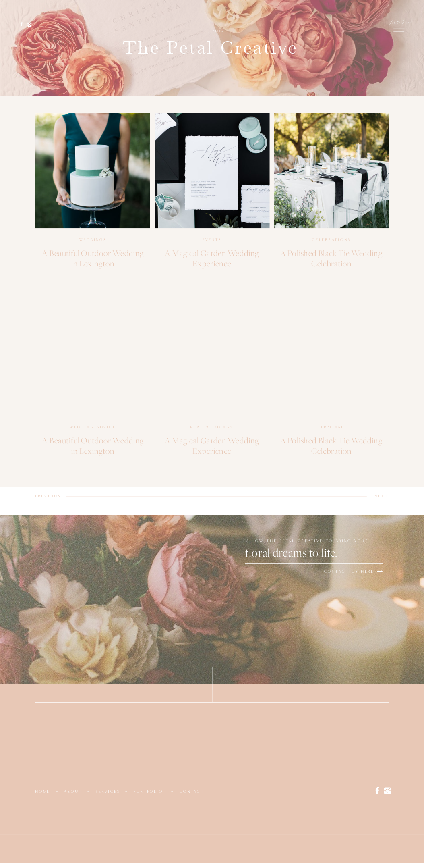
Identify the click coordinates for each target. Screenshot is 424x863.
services (108, 792)
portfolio (148, 792)
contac (190, 792)
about (73, 792)
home (42, 792)
